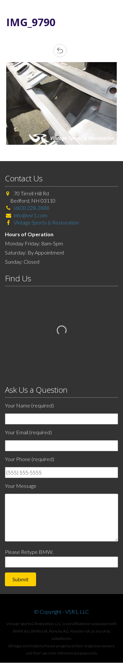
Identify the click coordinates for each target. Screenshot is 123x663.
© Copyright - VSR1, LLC (61, 611)
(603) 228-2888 (31, 208)
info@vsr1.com (30, 215)
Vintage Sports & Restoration (46, 222)
